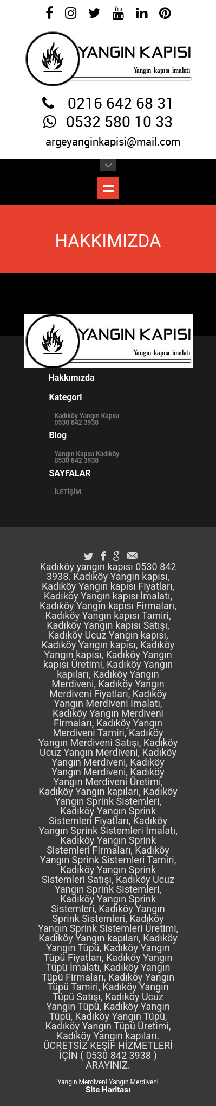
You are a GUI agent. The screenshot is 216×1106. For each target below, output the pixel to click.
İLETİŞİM (68, 492)
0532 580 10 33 (119, 123)
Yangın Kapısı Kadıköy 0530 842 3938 (87, 457)
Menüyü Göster (108, 188)
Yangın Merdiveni (82, 1082)
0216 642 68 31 (121, 104)
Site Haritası (108, 1090)
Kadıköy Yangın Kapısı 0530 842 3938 (87, 419)
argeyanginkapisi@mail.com (112, 142)
